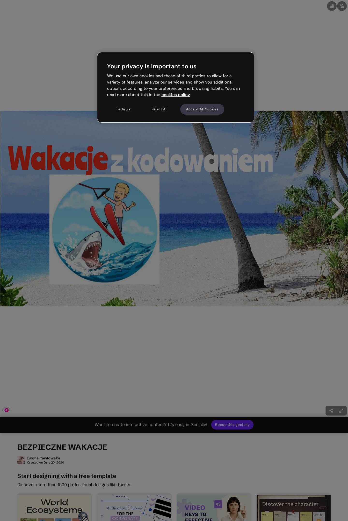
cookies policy (175, 94)
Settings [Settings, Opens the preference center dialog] (123, 109)
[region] (175, 87)
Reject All (159, 109)
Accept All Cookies (202, 109)
